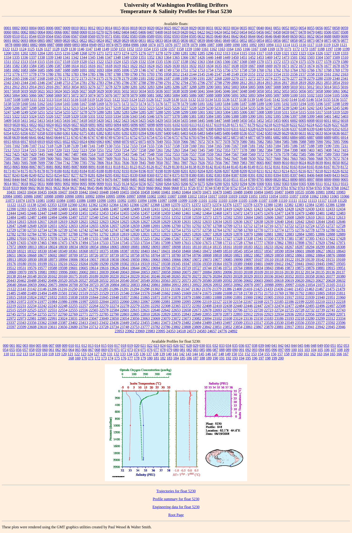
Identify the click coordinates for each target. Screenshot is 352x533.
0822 (83, 41)
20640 (11, 285)
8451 (41, 179)
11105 (242, 201)
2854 (336, 83)
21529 (104, 293)
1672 (294, 66)
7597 (24, 158)
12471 (227, 213)
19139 (309, 259)
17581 (155, 243)
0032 (218, 28)
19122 (289, 259)
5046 (226, 91)
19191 (32, 264)
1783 (75, 74)
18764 (155, 255)
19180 (21, 264)
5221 (134, 108)
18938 (42, 259)
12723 (299, 226)
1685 (41, 70)
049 (320, 346)
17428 (340, 238)
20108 (248, 272)
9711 (183, 188)
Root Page (176, 515)
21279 (93, 289)
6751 (125, 137)
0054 (302, 28)
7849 (150, 163)
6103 (184, 125)
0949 (93, 45)
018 (123, 346)
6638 (7, 137)
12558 (186, 217)
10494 (258, 192)
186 (189, 358)
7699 (41, 163)
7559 (209, 154)
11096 (152, 201)
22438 (227, 306)
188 (202, 358)
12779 (320, 230)
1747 (150, 70)
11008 (182, 196)
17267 (176, 238)
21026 (299, 285)
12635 (227, 222)
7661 (285, 158)
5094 (260, 95)
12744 (93, 230)
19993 (52, 272)
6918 (33, 142)
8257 (66, 175)
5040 (193, 91)
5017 (7, 91)
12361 (83, 205)
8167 (327, 167)
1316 (252, 53)
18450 (176, 251)
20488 (32, 281)
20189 (93, 276)
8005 (260, 163)
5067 (41, 95)
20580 (207, 281)
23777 (145, 327)
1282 (193, 53)
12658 (124, 226)
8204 (201, 171)
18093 (155, 247)
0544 (33, 36)
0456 (260, 32)
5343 (134, 116)
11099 (182, 201)
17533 (104, 243)
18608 (310, 251)
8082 (58, 167)
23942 (320, 327)
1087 (211, 45)
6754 (150, 137)
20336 (268, 276)
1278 (159, 53)
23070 (165, 318)
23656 (62, 327)
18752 (124, 255)
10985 (17, 196)
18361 (73, 251)
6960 (91, 142)
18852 (289, 255)
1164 (229, 49)
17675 (207, 243)
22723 (268, 310)
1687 (58, 70)
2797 (209, 83)
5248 (16, 112)
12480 (310, 213)
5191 (277, 104)
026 (176, 346)
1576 (311, 62)
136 (142, 354)
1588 (66, 66)
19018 (104, 259)
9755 (251, 188)
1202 (24, 53)
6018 (344, 121)
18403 (145, 251)
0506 (327, 32)
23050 (114, 318)
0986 (135, 45)
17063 (32, 238)
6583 (268, 133)
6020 (16, 125)
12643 (310, 222)
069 (104, 350)
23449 (124, 323)
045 (300, 346)
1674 (311, 66)
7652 (260, 158)
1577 (319, 62)
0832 (150, 41)
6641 (33, 137)
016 (110, 346)
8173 (7, 171)
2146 (209, 74)
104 (313, 350)
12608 (289, 217)
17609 (176, 243)
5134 (209, 100)
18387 (124, 251)
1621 (125, 66)
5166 (75, 104)
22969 (330, 314)
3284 (159, 87)
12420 (237, 209)
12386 (330, 205)
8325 (125, 175)
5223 (150, 108)
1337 (33, 57)
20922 (197, 285)
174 (110, 358)
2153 (268, 74)
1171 (287, 49)
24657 (212, 331)
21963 (11, 302)
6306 (193, 129)
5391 (260, 116)
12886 (320, 234)
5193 (294, 104)
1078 (185, 45)
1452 (252, 57)
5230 (209, 108)
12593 (237, 217)
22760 (62, 314)
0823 (91, 41)
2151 (252, 74)
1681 (7, 70)
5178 (176, 104)
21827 (42, 297)
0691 (7, 41)
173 (104, 358)
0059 (344, 28)
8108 (100, 167)
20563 (165, 281)
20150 (42, 276)
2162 (336, 74)
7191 (336, 146)
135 (136, 354)
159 (293, 354)
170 (84, 358)
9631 (48, 188)
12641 (289, 222)
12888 (330, 234)
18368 (83, 251)
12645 (330, 222)
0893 (76, 45)
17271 (186, 238)
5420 (100, 121)
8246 (24, 175)
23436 (114, 323)
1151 (122, 49)
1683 (24, 70)
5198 (336, 104)
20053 (145, 272)
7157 (167, 146)
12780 (330, 230)
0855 (268, 41)
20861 (155, 285)
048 (313, 346)
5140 (259, 100)
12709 (227, 226)
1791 (142, 74)
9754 (242, 188)
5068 (49, 95)
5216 (100, 108)
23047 (93, 318)
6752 (134, 137)
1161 (205, 49)
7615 (159, 158)
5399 (311, 116)
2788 (142, 83)
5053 (285, 91)
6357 (33, 133)
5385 (218, 116)
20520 (62, 281)
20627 (320, 281)
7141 (91, 146)
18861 (299, 255)
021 (143, 346)
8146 (243, 167)
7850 (159, 163)
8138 (192, 167)
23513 (248, 323)
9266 (184, 184)
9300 (260, 184)
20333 (258, 276)
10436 (52, 192)
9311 (319, 184)
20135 (320, 272)
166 (339, 354)
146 (208, 354)
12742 (83, 230)
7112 (41, 146)
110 (6, 354)
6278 (58, 129)
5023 (49, 91)
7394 (285, 150)
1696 (125, 70)
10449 (114, 192)
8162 (285, 167)
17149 (83, 238)
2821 (319, 83)
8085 (66, 167)
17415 (320, 238)
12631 (186, 222)
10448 (104, 192)
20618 (279, 281)
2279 (311, 78)
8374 (167, 175)
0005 (41, 28)
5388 (235, 116)
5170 (108, 104)
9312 (327, 184)
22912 (248, 314)
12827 (207, 234)
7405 (319, 150)
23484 (196, 323)
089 (228, 350)
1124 (22, 49)
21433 (268, 289)
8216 (302, 171)
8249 (33, 175)
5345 (142, 116)
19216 (62, 264)
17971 (340, 243)
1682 (16, 70)
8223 (327, 171)
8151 (260, 167)
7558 (201, 154)
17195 (134, 238)
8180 (58, 171)
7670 (327, 158)
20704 (83, 285)
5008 (277, 87)
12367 (144, 205)
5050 (260, 91)
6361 (66, 133)
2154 (277, 74)
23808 (186, 327)
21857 (124, 297)
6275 (33, 129)
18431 (165, 251)
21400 (237, 289)
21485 (11, 293)
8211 (260, 171)
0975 (118, 45)
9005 (344, 179)
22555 (73, 310)
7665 (302, 158)
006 (45, 346)
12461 (186, 213)
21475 (330, 289)
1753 (201, 70)
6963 (100, 142)
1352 (150, 57)
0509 (7, 36)
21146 (42, 289)
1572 (277, 62)
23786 (165, 327)
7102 (16, 146)
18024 (52, 247)
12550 (155, 217)
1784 (83, 74)
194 (241, 358)
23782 (155, 327)
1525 (125, 62)
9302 (277, 184)
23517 (258, 323)
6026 (66, 125)
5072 (75, 95)
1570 (260, 62)
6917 (24, 142)
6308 (209, 129)
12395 (32, 209)
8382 (209, 175)
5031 (117, 91)
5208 (33, 108)
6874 (243, 137)
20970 (248, 285)
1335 (16, 57)
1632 (193, 66)
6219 (277, 125)
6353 (344, 129)
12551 (165, 217)
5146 (310, 100)
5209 (41, 108)
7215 (33, 150)
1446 (209, 57)
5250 (33, 112)
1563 (201, 62)
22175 (268, 302)
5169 (100, 104)
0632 (201, 36)
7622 (193, 158)
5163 (49, 104)
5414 (49, 121)
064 (71, 350)
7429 (33, 154)
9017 (16, 184)
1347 (108, 57)
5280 (100, 112)
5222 (142, 108)
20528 (93, 281)
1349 (125, 57)
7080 (243, 142)
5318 (327, 112)
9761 (284, 188)
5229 (201, 108)
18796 (196, 255)
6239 (16, 129)
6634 (327, 133)
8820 (277, 179)
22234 (32, 306)
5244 (327, 108)
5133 (200, 100)
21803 (310, 293)
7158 (176, 146)
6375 (83, 133)
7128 (58, 146)
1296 (209, 53)
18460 (186, 251)
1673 (302, 66)
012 (84, 346)
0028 (184, 28)
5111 (33, 100)
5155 (327, 100)
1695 (117, 70)
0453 (235, 32)
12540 (93, 217)
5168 (91, 104)
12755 (186, 230)
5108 (16, 100)
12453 (104, 213)
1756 (226, 70)
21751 (258, 293)
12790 (83, 234)
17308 (207, 238)
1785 (91, 74)
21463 (309, 289)
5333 (108, 116)
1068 (143, 45)
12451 (83, 213)
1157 (172, 49)
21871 (155, 297)
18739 (114, 255)
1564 (209, 62)
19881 (320, 268)
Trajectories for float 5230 (176, 491)
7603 (66, 158)
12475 (258, 213)
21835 (62, 297)
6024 (50, 125)
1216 (66, 53)
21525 (93, 293)
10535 (299, 192)
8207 (226, 171)
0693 (24, 41)
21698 (227, 293)
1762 (277, 70)
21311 (165, 289)
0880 (17, 45)
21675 (207, 293)
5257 (75, 112)
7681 (7, 163)
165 (332, 354)
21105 (330, 285)
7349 (209, 150)
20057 (155, 272)
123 (83, 354)
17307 (196, 238)
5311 (285, 112)
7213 (16, 150)
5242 (311, 108)
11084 (60, 201)
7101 (7, 146)
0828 (117, 41)
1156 (163, 49)
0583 (134, 36)
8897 (311, 179)
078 (163, 350)
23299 (320, 318)
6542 (260, 133)
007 (51, 346)
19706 (165, 268)
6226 (327, 125)
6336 (285, 129)
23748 (124, 327)
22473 (268, 306)
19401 (258, 264)
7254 (125, 150)
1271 (100, 53)
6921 (58, 142)
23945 (330, 327)
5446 (209, 121)
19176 (11, 264)
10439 (73, 192)
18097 (166, 247)
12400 (62, 209)
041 (274, 346)
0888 (59, 45)
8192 (117, 171)
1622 (134, 66)
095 (268, 350)
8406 (311, 175)
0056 (319, 28)
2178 (117, 78)
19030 (114, 259)
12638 (258, 222)
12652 (62, 226)
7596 (16, 158)
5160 (24, 104)
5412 (33, 121)
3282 (142, 87)
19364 (217, 264)
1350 (134, 57)
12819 (124, 234)
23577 (320, 323)
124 (90, 354)
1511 (7, 62)
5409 (7, 121)
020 (136, 346)
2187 (167, 78)
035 (235, 346)
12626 (134, 222)
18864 (320, 255)
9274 (193, 184)
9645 (91, 188)
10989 (59, 196)
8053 (7, 167)
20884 (166, 285)
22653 (176, 310)
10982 (330, 192)
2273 (260, 78)
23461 (155, 323)
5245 (336, 108)
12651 (52, 226)
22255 (73, 306)
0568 (83, 36)
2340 (336, 78)
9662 (158, 188)
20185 (83, 276)
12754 (176, 230)
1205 (49, 53)
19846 (279, 268)
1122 (6, 49)
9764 (310, 188)
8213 (277, 171)
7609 (108, 158)
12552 (176, 217)
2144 (193, 74)
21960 (340, 297)
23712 (93, 327)
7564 (226, 154)
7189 (319, 146)
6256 (24, 129)
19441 (299, 264)
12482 (330, 213)
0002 (16, 28)
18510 (227, 251)
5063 (7, 95)
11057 (293, 196)
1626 (167, 66)
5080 (142, 95)
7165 (218, 146)
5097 (277, 95)
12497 (73, 217)
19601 (73, 268)
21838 (73, 297)
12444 (11, 213)
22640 (155, 310)
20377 (330, 276)
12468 (217, 213)
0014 (108, 28)
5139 (251, 100)
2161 (327, 74)
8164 (302, 167)
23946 (340, 327)
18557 (258, 251)
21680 (217, 293)
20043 (124, 272)
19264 (83, 264)
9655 (124, 188)
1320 (277, 53)
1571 (268, 62)
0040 (260, 28)
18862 (310, 255)
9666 (166, 188)
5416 (66, 121)
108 (340, 350)
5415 (58, 121)
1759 (252, 70)
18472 (207, 251)
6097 (142, 125)
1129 (64, 49)
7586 (311, 154)
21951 (330, 297)
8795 (260, 179)
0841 (218, 41)
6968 (117, 142)
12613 (340, 217)
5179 (184, 104)
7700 (49, 163)
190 (215, 358)
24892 (232, 331)
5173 (134, 104)
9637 (74, 188)
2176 (108, 78)
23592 (330, 323)
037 (248, 346)
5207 (24, 108)
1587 (58, 66)
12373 (206, 205)
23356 (32, 323)
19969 (11, 272)
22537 (42, 310)
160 (300, 354)
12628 (155, 222)
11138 (31, 205)
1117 (310, 45)
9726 (192, 188)
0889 (67, 45)
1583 (24, 66)
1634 (209, 66)
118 (51, 354)
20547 (134, 281)
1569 (252, 62)
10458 (145, 192)
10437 (62, 192)
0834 (167, 41)
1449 (226, 57)
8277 (75, 175)
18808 (207, 255)
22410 (217, 306)
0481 (319, 32)
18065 (114, 247)
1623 (142, 66)
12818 (114, 234)
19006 (73, 259)
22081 (165, 302)
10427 (344, 188)
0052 (285, 28)
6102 (176, 125)
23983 (150, 331)
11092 (121, 201)
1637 (226, 66)
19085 (227, 259)
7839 (134, 163)
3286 (176, 87)
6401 (176, 133)
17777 (258, 243)
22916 (258, 314)
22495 (310, 306)
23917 (289, 327)
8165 (310, 167)
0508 (344, 32)
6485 (218, 133)
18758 (134, 255)
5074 (91, 95)
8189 (108, 171)
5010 (294, 87)
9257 (150, 184)
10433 (21, 192)
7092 (327, 142)
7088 (302, 142)
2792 (176, 83)
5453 (268, 121)
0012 (91, 28)
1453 (260, 57)
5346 (150, 116)
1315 (243, 53)
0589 (150, 36)
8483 (150, 179)
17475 (62, 243)
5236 (260, 108)
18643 (340, 251)
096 (274, 350)
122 (77, 354)
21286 (114, 289)
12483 (340, 213)
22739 (320, 310)
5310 (277, 112)
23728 (104, 327)
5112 (41, 100)
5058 (319, 91)
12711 (237, 226)
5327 (58, 116)
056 (19, 350)
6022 (33, 125)
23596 (340, 323)
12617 (42, 222)
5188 (252, 104)
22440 (237, 306)
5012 (310, 87)
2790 (159, 83)
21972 (21, 302)
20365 (320, 276)
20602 (248, 281)
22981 (32, 318)
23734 (114, 327)
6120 (226, 125)
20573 (186, 281)
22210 (320, 302)
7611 (125, 158)
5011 (302, 87)
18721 (83, 255)
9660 (150, 188)
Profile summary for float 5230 (176, 499)
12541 (104, 217)
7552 (167, 154)
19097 (248, 259)
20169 (62, 276)
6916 (16, 142)
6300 (142, 129)
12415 (186, 209)
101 (300, 350)
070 (110, 350)
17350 (268, 238)
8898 (319, 179)
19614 (93, 268)
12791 (93, 234)
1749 (167, 70)
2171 (66, 78)
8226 (336, 171)
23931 (299, 327)
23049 (104, 318)
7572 (260, 154)
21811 (340, 293)
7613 (142, 158)
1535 (159, 62)
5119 (91, 100)
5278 (83, 112)
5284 (134, 112)
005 (38, 346)
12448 (52, 213)
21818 (21, 297)
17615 (186, 243)
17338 (248, 238)
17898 (299, 243)
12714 (258, 226)
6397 (159, 133)
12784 (32, 234)
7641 (218, 158)
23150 (258, 318)
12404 (93, 209)
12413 (176, 209)
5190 (268, 104)
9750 (225, 188)
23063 (145, 318)
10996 (120, 196)
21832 (52, 297)
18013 (32, 247)
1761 (268, 70)
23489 (207, 323)
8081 (50, 167)
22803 (124, 314)
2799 (226, 83)
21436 (278, 289)
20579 (196, 281)
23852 (227, 327)
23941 (310, 327)
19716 (176, 268)
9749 (217, 188)
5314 (294, 112)
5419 (91, 121)
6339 (311, 129)
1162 (213, 49)
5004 (243, 87)
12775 (289, 230)
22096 (196, 302)
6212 (260, 125)
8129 (167, 167)
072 (123, 350)
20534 (114, 281)
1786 (100, 74)
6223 (302, 125)
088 (222, 350)
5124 (133, 100)
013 (91, 346)
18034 (73, 247)
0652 (311, 36)
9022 (33, 184)
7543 (125, 154)
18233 (268, 247)
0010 (75, 28)
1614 (75, 66)
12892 (11, 238)
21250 (72, 289)
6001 (285, 121)
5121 (108, 100)
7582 (294, 154)
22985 (42, 318)
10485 (227, 192)
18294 (309, 247)
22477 (289, 306)
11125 (21, 205)
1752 (193, 70)
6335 (277, 129)
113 (25, 354)
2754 (75, 83)
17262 (155, 238)
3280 (125, 87)
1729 (134, 70)
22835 (176, 314)
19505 (340, 264)
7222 (75, 150)
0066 (58, 32)
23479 (176, 323)
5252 (49, 112)
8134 (184, 167)
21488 (21, 293)
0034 (235, 28)
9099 (100, 184)
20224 (124, 276)
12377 (237, 205)
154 (260, 354)
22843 (186, 314)
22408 (207, 306)
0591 (159, 36)
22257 (83, 306)
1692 (91, 70)
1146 (80, 49)
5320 (344, 112)
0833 (159, 41)
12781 (340, 230)
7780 (75, 163)
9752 (234, 188)
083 (195, 350)
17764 (248, 243)
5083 (167, 95)
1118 (319, 45)
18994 (63, 259)
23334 (340, 318)
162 (313, 354)
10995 (110, 196)
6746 (83, 137)
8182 (66, 171)
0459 (285, 32)
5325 (41, 116)
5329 (75, 116)
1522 (100, 62)
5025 (66, 91)
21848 (114, 297)
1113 (278, 45)
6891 (336, 137)
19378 (227, 264)
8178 (41, 171)
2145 (201, 74)
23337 (11, 323)
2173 (83, 78)
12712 (248, 226)
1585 (41, 66)
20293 (227, 276)
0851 (235, 41)
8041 (327, 163)
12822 (155, 234)
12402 (83, 209)
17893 (289, 243)
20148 (32, 276)
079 (169, 350)
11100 (192, 201)
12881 (268, 234)
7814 (108, 163)
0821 (75, 41)
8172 (344, 167)
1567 (235, 62)
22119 (206, 302)
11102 (212, 201)
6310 (226, 129)
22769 (73, 314)
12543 (124, 217)
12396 (42, 209)
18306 (330, 247)
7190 (327, 146)
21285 (103, 289)
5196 (319, 104)
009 (64, 346)
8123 (133, 167)
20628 (330, 281)
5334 (117, 116)
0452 (226, 32)
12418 (217, 209)
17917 (310, 243)
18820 (227, 255)
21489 (32, 293)
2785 (117, 83)
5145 (301, 100)
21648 (155, 293)
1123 (14, 49)
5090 (226, 95)
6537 (252, 133)
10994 (100, 196)
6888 (319, 137)
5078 (125, 95)
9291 (226, 184)
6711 (66, 137)
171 (91, 358)
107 (333, 350)
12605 (258, 217)
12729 (11, 230)
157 (280, 354)
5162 (41, 104)
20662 (42, 285)
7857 (167, 163)
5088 (209, 95)
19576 (32, 268)
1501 (294, 57)
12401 (73, 209)
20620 (299, 281)
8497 (193, 179)
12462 (196, 213)
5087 (201, 95)
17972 (11, 247)
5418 (83, 121)
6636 (336, 133)
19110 (268, 259)
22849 (196, 314)
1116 (302, 45)
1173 (304, 49)
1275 (134, 53)
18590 (279, 251)
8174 (16, 171)
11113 (312, 201)
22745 (11, 314)
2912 (16, 87)
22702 (227, 310)
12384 (309, 205)
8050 (336, 163)
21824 (32, 297)
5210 (49, 108)
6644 (58, 137)
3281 (134, 87)
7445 (41, 154)
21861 (134, 297)
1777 (24, 74)
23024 (62, 318)
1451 (243, 57)
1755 (218, 70)
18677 (42, 255)
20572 (176, 281)
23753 (134, 327)
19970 (21, 272)
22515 (11, 310)
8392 (260, 175)
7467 (66, 154)
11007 (171, 196)
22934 (279, 314)
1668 (260, 66)
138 (155, 354)
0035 (243, 28)
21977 (42, 302)
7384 (268, 150)
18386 (114, 251)
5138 (242, 100)
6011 (327, 121)
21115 (340, 285)
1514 (33, 62)
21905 (268, 297)
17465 (42, 243)
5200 (7, 108)
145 (201, 354)
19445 (320, 264)
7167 (235, 146)
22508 (340, 306)
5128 (167, 100)
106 (327, 350)
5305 (235, 112)
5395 (277, 116)
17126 (62, 238)
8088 (83, 167)
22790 (114, 314)
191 (222, 358)
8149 (251, 167)
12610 (310, 217)
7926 (201, 163)
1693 (100, 70)
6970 (125, 142)
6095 (125, 125)
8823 (285, 179)
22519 (21, 310)
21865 (145, 297)
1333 (344, 53)
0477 (294, 32)
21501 (62, 293)
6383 (108, 133)
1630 (176, 66)
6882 (277, 137)
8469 (83, 179)
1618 (108, 66)
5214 (83, 108)
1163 (221, 49)
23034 (83, 318)
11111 (292, 201)
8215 (294, 171)
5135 (217, 100)
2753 (66, 83)
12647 (11, 226)
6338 (302, 129)
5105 (336, 95)
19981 (42, 272)
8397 (294, 175)
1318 (268, 53)
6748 (100, 137)
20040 (114, 272)
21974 (32, 302)
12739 (62, 230)
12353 (52, 205)
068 (97, 350)
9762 (293, 188)
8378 (184, 175)
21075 (320, 285)
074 (136, 350)
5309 (268, 112)
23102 (217, 318)
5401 (327, 116)
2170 (58, 78)
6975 (142, 142)
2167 (33, 78)
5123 (124, 100)
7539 (117, 154)
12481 (320, 213)
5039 (184, 91)
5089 (218, 95)
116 (44, 354)
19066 (176, 259)
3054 (75, 87)
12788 (73, 234)
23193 (289, 318)
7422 (7, 154)
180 (150, 358)
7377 (235, 150)
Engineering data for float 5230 (176, 507)
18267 (289, 247)
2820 (311, 83)
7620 (184, 158)
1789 (125, 74)
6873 (235, 137)
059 (38, 350)
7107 (33, 146)
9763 (301, 188)
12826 (196, 234)
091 (241, 350)
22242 (42, 306)
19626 (114, 268)
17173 (114, 238)
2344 (24, 83)
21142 (31, 289)
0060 (7, 32)
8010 (285, 163)
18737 (104, 255)
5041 (201, 91)
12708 (217, 226)
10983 (340, 192)
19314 (134, 264)
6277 (49, 129)
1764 (294, 70)
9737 (200, 188)
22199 (299, 302)
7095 (336, 142)
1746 (142, 70)
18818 (217, 255)
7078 (226, 142)
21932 (299, 297)
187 (195, 358)
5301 (201, 112)
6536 (243, 133)
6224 (310, 125)
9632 (57, 188)
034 (228, 346)
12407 (114, 209)
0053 (294, 28)
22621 (145, 310)
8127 (159, 167)
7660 (277, 158)
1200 (7, 53)
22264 (93, 306)
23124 (237, 318)
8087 (75, 167)
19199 (42, 264)
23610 (42, 327)
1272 (108, 53)
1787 (108, 74)
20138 (11, 276)
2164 (7, 78)
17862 (279, 243)
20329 (248, 276)
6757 (176, 137)
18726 (93, 255)
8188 (100, 171)
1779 (41, 74)
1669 (268, 66)
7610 (117, 158)
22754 (32, 314)
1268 (83, 53)
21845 (104, 297)
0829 (125, 41)
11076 (30, 201)
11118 (332, 201)
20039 (104, 272)
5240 (294, 108)
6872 (226, 137)
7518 (100, 154)
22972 (11, 318)
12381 (278, 205)
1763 (285, 70)
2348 (58, 83)
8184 (83, 171)
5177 (167, 104)
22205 (310, 302)
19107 (258, 259)
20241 (145, 276)
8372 (159, 175)
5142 (276, 100)
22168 (258, 302)
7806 (100, 163)
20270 (186, 276)
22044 (104, 302)
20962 (238, 285)
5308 (260, 112)
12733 (32, 230)
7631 (201, 158)
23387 (62, 323)
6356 (24, 133)
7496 (83, 154)
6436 (193, 133)
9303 (285, 184)
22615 (134, 310)
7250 (91, 150)
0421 (193, 32)
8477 (117, 179)
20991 (279, 285)
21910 (279, 297)
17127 (73, 238)
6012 (336, 121)
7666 (311, 158)
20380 (340, 276)
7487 (75, 154)
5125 (141, 100)
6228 (344, 125)
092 (248, 350)
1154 (146, 49)
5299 (184, 112)
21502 (73, 293)
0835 (176, 41)
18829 (268, 255)
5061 (336, 91)
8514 (243, 179)
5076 (108, 95)
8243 (16, 175)
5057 (311, 91)
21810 (330, 293)
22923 (268, 314)
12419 (227, 209)
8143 (218, 167)
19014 (83, 259)
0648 (277, 36)
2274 (268, 78)
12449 (62, 213)
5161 (33, 104)
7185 (285, 146)
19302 (124, 264)
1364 (167, 57)
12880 (258, 234)
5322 (16, 116)
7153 (134, 146)
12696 (165, 226)
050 (327, 346)
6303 (167, 129)
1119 (327, 45)
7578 (285, 154)
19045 (124, 259)
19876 (310, 268)
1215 (58, 53)
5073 (83, 95)
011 (77, 346)
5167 (83, 104)
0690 (344, 36)
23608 (32, 327)
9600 (23, 188)
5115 (66, 100)
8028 (311, 163)
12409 (134, 209)
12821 (145, 234)
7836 (125, 163)
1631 (184, 66)
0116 (91, 32)
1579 (336, 62)
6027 (75, 125)
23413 (83, 323)
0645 (260, 36)
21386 (227, 289)
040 (268, 346)
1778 (33, 74)
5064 (16, 95)
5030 (108, 91)
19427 (289, 264)
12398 (52, 209)
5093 (252, 95)
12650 (42, 226)
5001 (218, 87)
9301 (268, 184)
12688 (145, 226)
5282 (117, 112)
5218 (117, 108)
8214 (285, 171)
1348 (117, 57)
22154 (237, 302)
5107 (8, 100)
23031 (73, 318)
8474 (100, 179)
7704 (58, 163)
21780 (289, 293)
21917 (289, 297)
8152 (268, 167)
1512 (16, 62)
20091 (217, 272)
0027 (176, 28)
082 (189, 350)
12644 (320, 222)
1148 (97, 49)
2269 (226, 78)
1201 (16, 53)
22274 (114, 306)
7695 (24, 163)
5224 (159, 108)
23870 (268, 327)
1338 (41, 57)
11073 (10, 201)
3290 (209, 87)
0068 (75, 32)
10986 (28, 196)
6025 (58, 125)
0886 (42, 45)
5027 (83, 91)
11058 (303, 196)
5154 (318, 100)
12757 (196, 230)
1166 (246, 49)
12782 (11, 234)
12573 (207, 217)
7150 (108, 146)
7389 (277, 150)
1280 (176, 53)
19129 (299, 259)
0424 (218, 32)
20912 (176, 285)
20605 (268, 281)
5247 (7, 112)
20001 (73, 272)
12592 (227, 217)
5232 (226, 108)
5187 (243, 104)
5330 (83, 116)
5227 (184, 108)
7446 (49, 154)
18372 (93, 251)
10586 (310, 192)
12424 (268, 209)
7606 (91, 158)
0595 (193, 36)
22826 (155, 314)
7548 (150, 154)
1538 (184, 62)
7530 (108, 154)
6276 (41, 129)
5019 (24, 91)
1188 (321, 49)
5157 (344, 100)
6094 (117, 125)
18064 (104, 247)
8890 (294, 179)
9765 (318, 188)
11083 (50, 201)
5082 (159, 95)
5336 (125, 116)
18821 (237, 255)
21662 (165, 293)
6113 (193, 125)
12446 (32, 213)
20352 (289, 276)
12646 (340, 222)
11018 (222, 196)
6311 (234, 129)
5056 (302, 91)
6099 (159, 125)
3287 (184, 87)
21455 (299, 289)
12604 (248, 217)
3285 (167, 87)
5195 (311, 104)
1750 (176, 70)
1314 (235, 53)
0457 (268, 32)
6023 (41, 125)
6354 (7, 133)
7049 (159, 142)
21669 (186, 293)
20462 (21, 281)
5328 (66, 116)
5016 (344, 87)
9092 (66, 184)
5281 (108, 112)
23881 (279, 327)
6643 (49, 137)
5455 (277, 121)
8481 (134, 179)
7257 (134, 150)
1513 (24, 62)
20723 (94, 285)
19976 (32, 272)
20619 (289, 281)
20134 (309, 272)
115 (38, 354)
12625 (124, 222)
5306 (243, 112)
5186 (235, 104)
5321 (7, 116)
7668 (319, 158)
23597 (11, 327)
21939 (310, 297)
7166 (226, 146)
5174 (142, 104)
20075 (186, 272)
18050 (83, 247)
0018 (134, 28)
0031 (209, 28)
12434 (340, 209)
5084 (176, 95)
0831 (142, 41)
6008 (311, 121)
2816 (277, 83)
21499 (52, 293)
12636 (237, 222)
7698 (33, 163)
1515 (41, 62)
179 (143, 358)
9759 (276, 188)
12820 (134, 234)
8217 (311, 171)
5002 (226, 87)
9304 (294, 184)
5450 (243, 121)
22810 (145, 314)
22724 (279, 310)
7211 (344, 146)
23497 (227, 323)
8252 (41, 175)
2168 (41, 78)
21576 (145, 293)
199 (274, 358)
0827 (108, 41)
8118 (117, 167)
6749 (108, 137)
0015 (117, 28)
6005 (302, 121)
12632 (196, 222)
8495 (184, 179)
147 (214, 354)
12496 (62, 217)
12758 (207, 230)
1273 (117, 53)
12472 (237, 213)
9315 (344, 184)
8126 (150, 167)
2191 (201, 78)
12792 (104, 234)
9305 (302, 184)
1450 (235, 57)
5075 (100, 95)
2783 (100, 83)
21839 (83, 297)
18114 (206, 247)
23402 (73, 323)
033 (222, 346)
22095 (186, 302)
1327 (327, 53)
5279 (91, 112)
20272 (196, 276)
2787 (134, 83)
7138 (66, 146)
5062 (344, 91)
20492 (42, 281)
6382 (100, 133)
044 (294, 346)
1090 (236, 45)
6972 (134, 142)
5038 (176, 91)
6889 (327, 137)
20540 (124, 281)
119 (57, 354)
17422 (330, 238)
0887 (51, 45)
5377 (167, 116)
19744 (207, 268)
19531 (21, 268)
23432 (104, 323)
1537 (176, 62)
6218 (268, 125)
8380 (193, 175)
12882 (279, 234)
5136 (226, 100)
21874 (165, 297)
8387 (235, 175)
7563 (218, 154)
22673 (196, 310)
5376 (159, 116)
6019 (7, 125)
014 (97, 346)
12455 (124, 213)
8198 (159, 171)
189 (209, 358)
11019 (232, 196)
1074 (152, 45)
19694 (155, 268)
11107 (263, 201)
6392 (125, 133)
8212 (268, 171)
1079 (194, 45)
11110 (283, 201)
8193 (125, 171)
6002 (294, 121)
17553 (134, 243)
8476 (108, 179)
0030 (201, 28)
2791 (167, 83)
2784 (108, 83)
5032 (125, 91)
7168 (243, 146)
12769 (248, 230)
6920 (49, 142)
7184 (277, 146)
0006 (49, 28)
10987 (38, 196)
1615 (83, 66)
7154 (142, 146)
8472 (91, 179)
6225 (319, 125)
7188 (311, 146)
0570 (100, 36)
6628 (277, 133)
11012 (192, 196)
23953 (119, 331)
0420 (184, 32)
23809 (196, 327)
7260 (150, 150)
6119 (217, 125)
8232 (344, 171)
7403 (311, 150)
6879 (260, 137)
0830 (134, 41)
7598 (33, 158)
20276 (207, 276)
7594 (344, 154)
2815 (268, 83)
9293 (235, 184)
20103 (237, 272)
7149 (100, 146)
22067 (145, 302)
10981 (320, 192)
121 (70, 354)
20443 (11, 281)
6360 (58, 133)
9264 (167, 184)
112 (19, 354)
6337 (294, 129)
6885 (302, 137)
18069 (124, 247)
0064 (41, 32)
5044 (209, 91)
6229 (7, 129)
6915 (7, 142)
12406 (104, 209)
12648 (21, 226)
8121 (125, 167)
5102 (311, 95)
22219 (11, 306)
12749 (134, 230)
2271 (243, 78)
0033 (226, 28)
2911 (7, 87)
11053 (263, 196)
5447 (218, 121)
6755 (159, 137)
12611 (320, 217)
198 (268, 358)
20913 (186, 285)
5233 (235, 108)
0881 (25, 45)
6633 (319, 133)
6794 (201, 137)
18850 (279, 255)
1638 (235, 66)
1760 (260, 70)
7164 (209, 146)
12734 (42, 230)
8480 (125, 179)
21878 (176, 297)
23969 (140, 331)
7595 (7, 158)
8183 (75, 171)
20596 (237, 281)
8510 (226, 179)
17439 (32, 243)
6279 (66, 129)
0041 (268, 28)
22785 (104, 314)
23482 (186, 323)
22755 (42, 314)
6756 (167, 137)
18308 (340, 247)
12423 (258, 209)
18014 (42, 247)
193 (235, 358)
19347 (186, 264)
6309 (218, 129)
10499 (289, 192)
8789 (252, 179)
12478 (289, 213)
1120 (335, 45)
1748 (159, 70)
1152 (130, 49)
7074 (209, 142)
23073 (186, 318)
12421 (248, 209)
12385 (319, 205)
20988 (269, 285)
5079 (134, 95)
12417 (207, 209)
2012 (176, 74)
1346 (100, 57)
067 (91, 350)
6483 (201, 133)
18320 (11, 251)
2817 (285, 83)
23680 (73, 327)
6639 (16, 137)
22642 (165, 310)
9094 (75, 184)
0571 (108, 36)
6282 (91, 129)
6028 (83, 125)
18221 (258, 247)
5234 (243, 108)
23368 (52, 323)
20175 (73, 276)
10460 (155, 192)
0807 (49, 41)
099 (287, 350)
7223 (83, 150)
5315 (302, 112)
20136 (330, 272)
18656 (21, 255)
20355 (299, 276)
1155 (155, 49)
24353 (171, 331)
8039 (319, 163)
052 (340, 346)
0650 (294, 36)
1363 (159, 57)
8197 (150, 171)
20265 (176, 276)
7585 (302, 154)
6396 (150, 133)
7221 (66, 150)
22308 (165, 306)
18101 (186, 247)
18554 (248, 251)
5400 (319, 116)
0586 (142, 36)
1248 (75, 53)
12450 (73, 213)
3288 (193, 87)
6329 (260, 129)
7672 (336, 158)
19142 (320, 259)
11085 (70, 201)
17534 (114, 243)
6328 (252, 129)
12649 (32, 226)
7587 (319, 154)
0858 (294, 41)
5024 (58, 91)
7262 (167, 150)
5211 (58, 108)
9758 (267, 188)
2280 (319, 78)
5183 (218, 104)
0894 (84, 45)
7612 (134, 158)
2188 (176, 78)
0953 (101, 45)
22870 (217, 314)
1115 (294, 45)
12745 (104, 230)
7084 (277, 142)
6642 (41, 137)
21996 (73, 302)
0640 (218, 36)
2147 (218, 74)
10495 (268, 192)
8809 (268, 179)
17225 (145, 238)
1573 (285, 62)
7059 (176, 142)
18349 (62, 251)
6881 (268, 137)
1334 (7, 57)
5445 (201, 121)
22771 (83, 314)
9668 (175, 188)
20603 (258, 281)
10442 (83, 192)
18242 (278, 247)
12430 (310, 209)
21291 (124, 289)
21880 (196, 297)
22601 (124, 310)
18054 (94, 247)
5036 (159, 91)
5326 (49, 116)
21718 (237, 293)
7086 (294, 142)
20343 (279, 276)
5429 (159, 121)
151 (241, 354)
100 (294, 350)
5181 (201, 104)
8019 (294, 163)
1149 (105, 49)
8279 (83, 175)
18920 (21, 259)
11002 (151, 196)
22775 (93, 314)
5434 (176, 121)
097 (281, 350)
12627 (145, 222)
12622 (93, 222)
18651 (11, 255)
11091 (111, 201)
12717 (279, 226)
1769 (336, 70)
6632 (311, 133)
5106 (344, 95)
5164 (58, 104)
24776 (222, 331)
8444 (16, 179)
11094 (142, 201)
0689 (336, 36)
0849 (226, 41)
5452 (260, 121)
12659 (134, 226)
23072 (176, 318)
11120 (342, 201)
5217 (108, 108)
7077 (218, 142)
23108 (227, 318)
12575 (217, 217)
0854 (260, 41)
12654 (83, 226)
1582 (16, 66)
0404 (125, 32)
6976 (150, 142)
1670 (277, 66)
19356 (196, 264)
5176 (159, 104)
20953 (227, 285)
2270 (235, 78)
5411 (24, 121)
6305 (184, 129)
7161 (201, 146)
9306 (311, 184)
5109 (25, 100)
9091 (58, 184)
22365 (176, 306)
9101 (108, 184)
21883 (207, 297)
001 (12, 346)
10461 (165, 192)
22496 (320, 306)
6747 (91, 137)
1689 (75, 70)
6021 (24, 125)
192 (228, 358)
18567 (268, 251)
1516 (49, 62)
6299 (134, 129)
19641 (124, 268)
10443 (93, 192)
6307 (201, 129)
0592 (167, 36)
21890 (227, 297)
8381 (201, 175)
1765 (302, 70)
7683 (16, 163)
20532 (104, 281)
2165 (16, 78)
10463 (176, 192)
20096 (227, 272)
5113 (49, 100)
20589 (217, 281)
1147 (89, 49)
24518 (181, 331)
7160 (193, 146)
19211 (52, 264)
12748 (124, 230)
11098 (172, 201)
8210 (252, 171)
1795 (159, 74)
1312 (218, 53)
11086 (81, 201)
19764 (237, 268)
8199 (167, 171)
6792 (184, 137)
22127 (217, 302)
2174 (91, 78)
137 (149, 354)
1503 (311, 57)
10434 (32, 192)
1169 (271, 49)
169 (78, 358)
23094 (207, 318)
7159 (184, 146)
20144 (21, 276)
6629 (285, 133)
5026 (75, 91)
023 (156, 346)
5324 (33, 116)
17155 (93, 238)
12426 (279, 209)
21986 (62, 302)
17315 (217, 238)
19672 (145, 268)
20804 (114, 285)
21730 (248, 293)
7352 (218, 150)
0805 (41, 41)
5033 (134, 91)
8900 (336, 179)
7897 (184, 163)
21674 (196, 293)
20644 (21, 285)
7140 (83, 146)
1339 (49, 57)
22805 (134, 314)
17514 (93, 243)
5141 (268, 100)
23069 (155, 318)
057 (25, 350)
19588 (52, 268)
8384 (226, 175)
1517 (58, 62)
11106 (252, 201)
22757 (52, 314)
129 (103, 354)
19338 (165, 264)
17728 (237, 243)
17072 (42, 238)
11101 (202, 201)
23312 (330, 318)
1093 (261, 45)
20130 (289, 272)
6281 (83, 129)
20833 (135, 285)
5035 (150, 91)
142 (182, 354)
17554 (145, 243)
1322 (294, 53)
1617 (100, 66)
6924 (83, 142)
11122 (11, 205)
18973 (52, 259)
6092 (100, 125)
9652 (116, 188)
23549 (289, 323)
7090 (319, 142)
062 (58, 350)
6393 (134, 133)
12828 (217, 234)
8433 (336, 175)
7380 (252, 150)
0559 (41, 36)
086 (209, 350)
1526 (134, 62)
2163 (344, 74)
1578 (327, 62)
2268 (218, 78)
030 (202, 346)
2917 (58, 87)
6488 (235, 133)
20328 (237, 276)
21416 (248, 289)
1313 (226, 53)
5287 (150, 112)
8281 (91, 175)
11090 (101, 201)
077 (156, 350)
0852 (243, 41)
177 (130, 358)
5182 (209, 104)
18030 (63, 247)
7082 (260, 142)
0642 (235, 36)
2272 (252, 78)
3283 (150, 87)
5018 (16, 91)
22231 (21, 306)
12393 (21, 209)
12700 (176, 226)
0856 (277, 41)
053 (346, 346)
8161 (277, 167)
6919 (41, 142)
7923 (193, 163)
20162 (52, 276)
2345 (33, 83)
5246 (344, 108)
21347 (186, 289)
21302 (155, 289)
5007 (268, 87)
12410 (145, 209)
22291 (145, 306)
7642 (226, 158)
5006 (260, 87)
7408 (327, 150)
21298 (145, 289)
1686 (49, 70)
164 (326, 354)
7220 (58, 150)
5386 (226, 116)
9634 (65, 188)
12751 (155, 230)
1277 (150, 53)
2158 (311, 74)
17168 (104, 238)
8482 (142, 179)
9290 (218, 184)
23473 (165, 323)
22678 (207, 310)
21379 (217, 289)
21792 (299, 293)
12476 (268, 213)
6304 (176, 129)
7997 (252, 163)
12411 (155, 209)
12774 (279, 230)
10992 (90, 196)
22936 (289, 314)
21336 (175, 289)
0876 (336, 41)
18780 (176, 255)
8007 (268, 163)
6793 (193, 137)
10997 (131, 196)
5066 (33, 95)
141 (175, 354)
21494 (42, 293)
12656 (104, 226)
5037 (167, 91)
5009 (285, 87)
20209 (104, 276)
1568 (243, 62)
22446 (248, 306)
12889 (340, 234)
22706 (237, 310)
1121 (343, 45)
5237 (268, 108)
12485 (21, 217)
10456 (134, 192)
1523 (108, 62)
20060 (176, 272)
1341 (66, 57)
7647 (235, 158)
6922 (66, 142)
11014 (202, 196)
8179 (49, 171)
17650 (196, 243)
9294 (243, 184)
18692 (52, 255)
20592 (227, 281)
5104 (327, 95)
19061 (145, 259)
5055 (294, 91)
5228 (193, 108)
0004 (33, 28)
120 (64, 354)
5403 (344, 116)
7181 (252, 146)
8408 (319, 175)
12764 (217, 230)
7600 (49, 158)
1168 (263, 49)
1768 (327, 70)
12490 (42, 217)
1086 (202, 45)
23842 (207, 327)
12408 (124, 209)
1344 (83, 57)
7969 (235, 163)
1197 (329, 49)
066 (84, 350)
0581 (117, 36)
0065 (49, 32)
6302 (159, 129)
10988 (48, 196)
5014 (327, 87)
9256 (142, 184)
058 (32, 350)
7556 (184, 154)
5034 (142, 91)
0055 (311, 28)
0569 (91, 36)
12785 (42, 234)
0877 (344, 41)
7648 (243, 158)
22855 (207, 314)
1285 (201, 53)
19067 (186, 259)
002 (19, 346)
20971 (258, 285)
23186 (279, 318)
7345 (201, 150)
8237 (7, 175)
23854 (237, 327)
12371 (186, 205)
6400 (167, 133)
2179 (125, 78)
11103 (222, 201)
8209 (243, 171)
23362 (42, 323)
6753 (142, 137)
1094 (270, 45)
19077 (217, 259)
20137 (340, 272)
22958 (320, 314)
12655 (93, 226)
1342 (75, 57)
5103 (319, 95)
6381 (91, 133)
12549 (145, 217)
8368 (142, 175)
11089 (91, 201)
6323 (243, 129)
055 (12, 350)
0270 (100, 32)
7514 (91, 154)
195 (248, 358)
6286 (125, 129)
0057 (327, 28)
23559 (310, 323)
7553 (176, 154)
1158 (180, 49)
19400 (248, 264)
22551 (52, 310)
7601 (58, 158)
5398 (302, 116)
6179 (251, 125)
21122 (11, 289)
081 (182, 350)
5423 (125, 121)
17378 (279, 238)
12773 (268, 230)
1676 (319, 66)
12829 (227, 234)
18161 (227, 247)
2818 (294, 83)
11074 (20, 201)
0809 (58, 41)
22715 (248, 310)
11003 (161, 196)
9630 (40, 188)
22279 (134, 306)
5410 (16, 121)
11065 (334, 196)
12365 (124, 205)
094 (261, 350)
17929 (320, 243)
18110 (196, 247)
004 (32, 346)
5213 (75, 108)
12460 (176, 213)
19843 (268, 268)
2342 (7, 83)
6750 (117, 137)
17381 (289, 238)
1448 (218, 57)
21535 (114, 293)
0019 (142, 28)
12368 (155, 205)
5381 (193, 116)
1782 (66, 74)
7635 (209, 158)
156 (273, 354)
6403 (184, 133)
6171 (234, 125)
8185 (91, 171)
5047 (235, 91)
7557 (193, 154)
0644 (252, 36)
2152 (260, 74)
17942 (330, 243)
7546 (134, 154)
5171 (117, 104)
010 (71, 346)
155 (267, 354)
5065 (24, 95)
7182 (260, 146)
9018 (24, 184)
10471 (207, 192)
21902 (258, 297)
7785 (83, 163)
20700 (73, 285)
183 (169, 358)
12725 (320, 226)
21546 (124, 293)
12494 (52, 217)
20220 (114, 276)
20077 (196, 272)
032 (215, 346)
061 (51, 350)
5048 (243, 91)
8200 (176, 171)
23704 (83, 327)
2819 (302, 83)
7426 (24, 154)
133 (123, 354)
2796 (201, 83)
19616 (104, 268)
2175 (100, 78)
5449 (235, 121)
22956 (310, 314)
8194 (134, 171)
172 (97, 358)
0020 (150, 28)
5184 (226, 104)
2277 (294, 78)
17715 (227, 243)
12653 (73, 226)
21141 (21, 289)
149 (228, 354)
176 (123, 358)
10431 (11, 192)
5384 (209, 116)
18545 (237, 251)
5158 (7, 104)
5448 (226, 121)
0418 (167, 32)
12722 (289, 226)
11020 (243, 196)
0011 (83, 28)
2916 (49, 87)
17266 (165, 238)
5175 (150, 104)
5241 (302, 108)
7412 (336, 150)
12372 (196, 205)
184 (176, 358)
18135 (217, 247)
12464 (207, 213)
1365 (176, 57)
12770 (258, 230)
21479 (340, 289)
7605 (83, 158)
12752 (165, 230)
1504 (319, 57)
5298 (176, 112)
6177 (243, 125)
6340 (319, 129)
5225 (167, 108)
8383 (218, 175)
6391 (117, 133)
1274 (125, 53)
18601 (299, 251)
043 (287, 346)
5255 (66, 112)
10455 (124, 192)
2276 (285, 78)
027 (182, 346)
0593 (176, 36)
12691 (155, 226)
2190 (193, 78)
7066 (184, 142)
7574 (268, 154)
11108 (273, 201)
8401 (302, 175)
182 (163, 358)
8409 (327, 175)
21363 (196, 289)
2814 (260, 83)
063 (64, 350)
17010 (21, 238)
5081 (150, 95)
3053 (66, 87)
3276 (91, 87)
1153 (138, 49)
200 (281, 358)
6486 (226, 133)
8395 (285, 175)
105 (320, 350)
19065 (166, 259)
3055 (83, 87)
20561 (155, 281)
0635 (209, 36)
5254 (58, 112)
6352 (336, 129)
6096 (134, 125)
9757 (259, 188)
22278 (124, 306)
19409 (268, 264)
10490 (248, 192)
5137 (234, 100)
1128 (55, 49)
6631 (302, 133)
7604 (75, 158)
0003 (24, 28)
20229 (134, 276)
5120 (99, 100)
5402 (336, 116)
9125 (117, 184)
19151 (330, 259)
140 (169, 354)
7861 (176, 163)
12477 (279, 213)
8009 (277, 163)
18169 (237, 247)
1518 (66, 62)
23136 (248, 318)
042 (281, 346)
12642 (299, 222)
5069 (58, 95)
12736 (52, 230)
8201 (184, 171)
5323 (24, 116)
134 (129, 354)
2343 (16, 83)
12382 (288, 205)
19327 (155, 264)
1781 (58, 74)
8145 (234, 167)
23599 (21, 327)
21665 (176, 293)
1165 (238, 49)
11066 (344, 196)
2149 (235, 74)
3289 (201, 87)
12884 (299, 234)
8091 (92, 167)
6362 (75, 133)
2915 (41, 87)
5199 (344, 104)
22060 (124, 302)
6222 (293, 125)
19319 (145, 264)
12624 (114, 222)
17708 (217, 243)
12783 (21, 234)
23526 (268, 323)
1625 (159, 66)
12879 (248, 234)
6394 (142, 133)
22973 (21, 318)
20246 (155, 276)
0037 (252, 28)
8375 (176, 175)
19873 (289, 268)
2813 (252, 83)
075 (143, 350)
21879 (186, 297)
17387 (299, 238)
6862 (218, 137)
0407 (150, 32)
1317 (260, 53)
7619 (176, 158)
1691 (83, 70)
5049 (252, 91)
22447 (258, 306)
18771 (165, 255)
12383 (299, 205)
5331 (91, 116)
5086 (193, 95)
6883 (285, 137)
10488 (237, 192)
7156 (159, 146)
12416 (196, 209)
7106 (24, 146)
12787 (62, 234)
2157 (302, 74)
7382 (260, 150)
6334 (268, 129)
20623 (310, 281)
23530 (279, 323)
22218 (340, 302)
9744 (209, 188)
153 (254, 354)
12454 (114, 213)
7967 (226, 163)
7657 (268, 158)
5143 (285, 100)
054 (5, 350)
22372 (186, 306)
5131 (183, 100)
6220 (285, 125)
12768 (237, 230)
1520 (83, 62)
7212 (7, 150)
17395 (310, 238)
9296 (252, 184)
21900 (248, 297)
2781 (83, 83)
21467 (320, 289)
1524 (117, 62)
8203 (193, 171)
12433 (330, 209)
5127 (158, 100)
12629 (165, 222)
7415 (344, 150)
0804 (33, 41)
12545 (134, 217)
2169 (49, 78)
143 (188, 354)
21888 (217, 297)
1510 (344, 57)
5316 (311, 112)
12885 (310, 234)
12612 (330, 217)
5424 (134, 121)
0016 (125, 28)
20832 (124, 285)
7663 (294, 158)
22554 (62, 310)
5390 (252, 116)
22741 (330, 310)
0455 (252, 32)
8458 (49, 179)
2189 (184, 78)
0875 (327, 41)
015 (104, 346)
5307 (252, 112)
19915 (330, 268)
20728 (104, 285)
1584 (33, 66)
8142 (209, 167)
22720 (258, 310)
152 (247, 354)
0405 (134, 32)
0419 (176, 32)
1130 (72, 49)
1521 (91, 62)
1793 (150, 74)
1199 (345, 49)
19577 (42, 268)
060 (45, 350)
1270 (91, 53)
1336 (24, 57)
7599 (41, 158)
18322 (32, 251)
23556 (299, 323)
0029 (193, 28)
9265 (176, 184)
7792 (91, 163)
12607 (279, 217)
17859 (268, 243)
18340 (52, 251)
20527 (83, 281)
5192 (285, 104)
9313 (336, 184)
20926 (207, 285)
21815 (11, 297)
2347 (49, 83)
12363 (103, 205)
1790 (134, 74)
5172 (125, 104)
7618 (167, 158)
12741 (73, 230)
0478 (302, 32)
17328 (237, 238)
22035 (93, 302)
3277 (100, 87)
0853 (252, 41)
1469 (268, 57)
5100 (294, 95)
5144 (293, 100)
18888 (340, 255)
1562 (193, 62)
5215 (91, 108)
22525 (32, 310)
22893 (237, 314)
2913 (24, 87)
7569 (252, 154)
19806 (248, 268)
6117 (209, 125)
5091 (235, 95)
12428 (289, 209)
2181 (142, 78)
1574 (294, 62)
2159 (319, 74)
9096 (91, 184)
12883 (289, 234)
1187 (312, 49)
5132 (192, 100)
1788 (117, 74)
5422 (117, 121)
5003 (235, 87)
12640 (279, 222)
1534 (150, 62)
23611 (52, 327)
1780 (49, 74)
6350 (327, 129)
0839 (201, 41)
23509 (237, 323)
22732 (310, 310)
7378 (243, 150)
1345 (91, 57)
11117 (322, 201)
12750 (145, 230)
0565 (58, 36)
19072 (197, 259)
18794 (186, 255)
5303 (218, 112)
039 (261, 346)
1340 (58, 57)
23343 (21, 323)
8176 (33, 171)
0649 (285, 36)
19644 (134, 268)
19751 (227, 268)
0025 (167, 28)
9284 (209, 184)
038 (254, 346)
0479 (311, 32)
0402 (117, 32)
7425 (16, 154)
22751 (21, 314)
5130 (175, 100)
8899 (327, 179)
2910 (344, 83)
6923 (75, 142)
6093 (109, 125)
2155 (285, 74)
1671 (285, 66)
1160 (196, 49)
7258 (142, 150)
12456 (134, 213)
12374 (216, 205)
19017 (94, 259)
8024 (302, 163)
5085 (184, 95)
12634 (217, 222)
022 (150, 346)
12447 (42, 213)
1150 (113, 49)
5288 (159, 112)
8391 (252, 175)
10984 (7, 196)
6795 (209, 137)
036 (241, 346)
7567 (235, 154)
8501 (218, 179)
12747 (114, 230)
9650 (107, 188)
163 (319, 354)
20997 (289, 285)
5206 (16, 108)
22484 (299, 306)
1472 (277, 57)
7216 (41, 150)
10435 (42, 192)
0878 (8, 45)
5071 (66, 95)
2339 (327, 78)
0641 (226, 36)
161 (306, 354)
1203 (33, 53)
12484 (11, 217)
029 (195, 346)
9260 (159, 184)
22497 (330, 306)
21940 (320, 297)
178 (136, 358)
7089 (311, 142)
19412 (279, 264)
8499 (209, 179)
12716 (268, 226)
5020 (33, 91)
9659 (141, 188)
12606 (268, 217)
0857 (285, 41)
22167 (248, 302)
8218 (319, 171)
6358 (41, 133)
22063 (134, 302)
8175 (24, 171)
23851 (217, 327)
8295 (108, 175)
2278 (302, 78)
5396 (285, 116)
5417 (75, 121)
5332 (100, 116)
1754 (209, 70)
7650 (252, 158)
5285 (142, 112)
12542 (114, 217)
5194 (302, 104)
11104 (232, 201)
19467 (330, 264)
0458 (277, 32)
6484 (209, 133)
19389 (237, 264)
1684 (33, 70)
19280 (93, 264)
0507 (336, 32)
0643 (243, 36)
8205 (209, 171)
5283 (125, 112)
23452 (134, 323)
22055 (114, 302)
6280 (75, 129)
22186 (289, 302)
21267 (83, 289)
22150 (227, 302)
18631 (330, 251)
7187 (302, 146)
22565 (93, 310)
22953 (299, 314)
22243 (52, 306)
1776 (16, 74)
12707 (207, 226)
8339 (134, 175)
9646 (99, 188)
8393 (268, 175)
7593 (336, 154)
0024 (159, 28)
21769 (279, 293)
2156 (294, 74)
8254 (58, 175)
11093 (131, 201)
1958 (167, 74)
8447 (24, 179)
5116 (74, 100)
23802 (176, 327)
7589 (327, 154)
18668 (32, 255)
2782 (91, 83)
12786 (52, 234)
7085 (285, 142)
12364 (113, 205)
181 (156, 358)
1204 (41, 53)
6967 (108, 142)
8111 (108, 167)
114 (31, 354)
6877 (252, 137)
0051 (277, 28)
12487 (32, 217)
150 (234, 354)
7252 (108, 150)
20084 (207, 272)
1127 (47, 49)
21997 (83, 302)
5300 (193, 112)
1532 (142, 62)
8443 (7, 179)
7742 (66, 163)
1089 (227, 45)
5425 (142, 121)
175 (117, 358)
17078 (52, 238)
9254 (134, 184)
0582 (125, 36)
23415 (93, 323)
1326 (319, 53)
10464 (186, 192)
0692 (16, 41)
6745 (75, 137)
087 (215, 350)
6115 (201, 125)
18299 (320, 247)
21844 (93, 297)
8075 (41, 167)
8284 (100, 175)
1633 (201, 66)
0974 (110, 45)
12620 (73, 222)
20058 (165, 272)
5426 (150, 121)
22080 (155, 302)
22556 (83, 310)
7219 (49, 150)
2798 (218, 83)
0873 (311, 41)
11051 (253, 196)
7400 (302, 150)
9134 (125, 184)
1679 (344, 66)
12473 (248, 213)
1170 (279, 49)
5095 (268, 95)
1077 (177, 45)
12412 (165, 209)
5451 (252, 121)
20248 (165, 276)
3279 (117, 87)
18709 (73, 255)
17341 (258, 238)
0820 (66, 41)
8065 (16, 167)
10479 (217, 192)
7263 (176, 150)
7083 (268, 142)
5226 (176, 108)
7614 (150, 158)
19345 (176, 264)
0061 (16, 32)
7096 (344, 142)
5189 (260, 104)
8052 (344, 163)
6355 (16, 133)
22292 (155, 306)
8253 (49, 175)
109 (346, 350)
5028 (91, 91)
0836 (184, 41)
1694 (108, 70)
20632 (340, 281)
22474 (279, 306)
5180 (193, 104)
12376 (227, 205)
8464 (66, 179)
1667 (252, 66)
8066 (24, 167)
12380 (268, 205)
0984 (126, 45)
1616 (91, 66)
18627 (320, 251)
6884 (294, 137)
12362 (93, 205)
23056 (134, 318)
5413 (41, 121)
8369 (150, 175)
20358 (310, 276)
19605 (83, 268)
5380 (184, 116)
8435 (344, 175)
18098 (176, 247)
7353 (226, 150)
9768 (335, 188)
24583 (201, 331)
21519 (83, 293)
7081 (252, 142)
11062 (314, 196)
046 (307, 346)
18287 (299, 247)
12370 (175, 205)
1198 (337, 49)
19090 (238, 259)
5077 (117, 95)
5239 (285, 108)
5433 (167, 121)
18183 (248, 247)
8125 (142, 167)
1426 (201, 57)
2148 (226, 74)
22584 (114, 310)
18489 (217, 251)
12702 (196, 226)
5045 (218, 91)
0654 (319, 36)
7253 (117, 150)
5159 (16, 104)
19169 (340, 259)
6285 (117, 129)
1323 (302, 53)
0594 (184, 36)
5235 (252, 108)
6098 (151, 125)
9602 (32, 188)
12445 (21, 213)
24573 (191, 331)
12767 (227, 230)
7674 (344, 158)
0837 (193, 41)
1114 (286, 45)
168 (71, 358)
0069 (83, 32)
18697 (62, 255)
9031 (41, 184)
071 (117, 350)
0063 (33, 32)
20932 (217, 285)
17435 (21, 243)
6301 (150, 129)
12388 (340, 205)
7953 (209, 163)
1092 (253, 45)
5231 (218, 108)
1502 (302, 57)
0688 (327, 36)
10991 (79, 196)
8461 (58, 179)
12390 (11, 209)
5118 (83, 100)
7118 (49, 146)
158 (287, 354)
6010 (319, 121)
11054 (273, 196)
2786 (125, 83)
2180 (134, 78)
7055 (167, 142)
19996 (63, 272)
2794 (184, 83)
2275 (277, 78)
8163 (293, 167)
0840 (209, 41)
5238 (277, 108)
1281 (184, 53)
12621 (83, 222)
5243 (319, 108)
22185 (279, 302)
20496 (52, 281)
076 (150, 350)
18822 (248, 255)
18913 (11, 259)
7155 (150, 146)
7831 (117, 163)
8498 (201, 179)
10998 (141, 196)
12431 (320, 209)
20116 (278, 272)
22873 (227, 314)
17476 (73, 243)
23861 (248, 327)
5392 (268, 116)
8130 (176, 167)
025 (169, 346)
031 (209, 346)
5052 (277, 91)
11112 (302, 201)
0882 (34, 45)
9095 (83, 184)
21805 (320, 293)
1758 (243, 70)
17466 (52, 243)
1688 (66, 70)
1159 (188, 49)
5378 (176, 116)
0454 (243, 32)
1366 (184, 57)
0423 (209, 32)
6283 (100, 129)
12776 (299, 230)
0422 (201, 32)
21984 (52, 302)
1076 (168, 45)
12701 (186, 226)
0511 (24, 36)
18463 (196, 251)
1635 (218, 66)
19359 (207, 264)
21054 (310, 285)
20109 (258, 272)
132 (116, 354)
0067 (66, 32)
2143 (184, 74)
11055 (283, 196)
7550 (159, 154)
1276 (142, 53)
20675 (52, 285)
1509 (336, 57)
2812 (243, 83)
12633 (207, 222)
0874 (319, 41)
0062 (24, 32)
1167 (254, 49)
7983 (243, 163)
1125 (31, 49)
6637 (344, 133)
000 (5, 346)
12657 (114, 226)
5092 (243, 95)
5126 (150, 100)
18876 (330, 255)
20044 (134, 272)
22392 (196, 306)
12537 (83, 217)
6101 (168, 125)
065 (78, 350)
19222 (73, 264)
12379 (258, 205)
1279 (167, 53)
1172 (296, 49)
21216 (62, 289)
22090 (176, 302)
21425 (258, 289)
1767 (319, 70)
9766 (326, 188)
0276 (108, 32)
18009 (21, 247)
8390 (243, 175)
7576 (277, 154)
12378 (247, 205)
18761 (145, 255)
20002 (83, 272)
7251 (100, 150)
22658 (186, 310)
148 (221, 354)
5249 (24, 112)
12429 (299, 209)
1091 (244, 45)
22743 (340, 310)
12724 (310, 226)
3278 (108, 87)
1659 (243, 66)
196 (254, 358)
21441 (289, 289)
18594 (289, 251)
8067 (33, 167)
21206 (52, 289)
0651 (302, 36)
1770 (344, 70)
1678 (336, 66)
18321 (21, 251)
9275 (201, 184)
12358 (62, 205)
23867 (258, 327)
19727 (196, 268)
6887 (311, 137)
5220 (125, 108)
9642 (82, 188)
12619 (62, 222)
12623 (104, 222)
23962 (129, 331)
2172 (75, 78)
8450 (33, 179)
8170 (336, 167)
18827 (258, 255)
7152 (125, 146)
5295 (167, 112)
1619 (117, 66)
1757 (235, 70)
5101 (302, 95)
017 (117, 346)
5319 (336, 112)
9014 (7, 184)
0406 (142, 32)
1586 (49, 66)
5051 (268, 91)
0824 (100, 41)
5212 (66, 108)
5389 (243, 116)
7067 (193, 142)
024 (163, 346)
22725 (289, 310)
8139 (201, 167)
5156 (335, 100)
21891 (237, 297)
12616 (32, 222)
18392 (134, 251)
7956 (218, 163)
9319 (15, 188)
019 (130, 346)
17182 (124, 238)
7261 (159, 150)
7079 (235, 142)
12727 (330, 226)
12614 (11, 222)
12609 (299, 217)
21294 (134, 289)
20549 (145, 281)
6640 (24, 137)
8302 (117, 175)
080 (176, 350)
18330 (42, 251)
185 (182, 358)
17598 (165, 243)
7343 (193, 150)
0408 (159, 32)
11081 (40, 201)
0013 (100, 28)
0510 (16, 36)
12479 (299, 213)
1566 (226, 62)
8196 (142, 171)
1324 (311, 53)
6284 (108, 129)
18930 (32, 259)
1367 (193, 57)
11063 (324, 196)
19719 (186, 268)
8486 (167, 179)
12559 (196, 217)
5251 (41, 112)
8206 (218, 171)
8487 (176, 179)
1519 (75, 62)
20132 (299, 272)
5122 (116, 100)
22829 (165, 314)
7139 (75, 146)
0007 (58, 28)
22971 (340, 314)
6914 (344, 137)
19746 (217, 268)
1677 (327, 66)
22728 (299, 310)
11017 (212, 196)
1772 (7, 74)
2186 (159, 78)
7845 (142, 163)
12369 (165, 205)
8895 (302, 179)
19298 (114, 264)
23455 (145, 323)
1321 (285, 53)
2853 (327, 83)
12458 (155, 213)
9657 (133, 188)
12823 (165, 234)
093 (254, 350)
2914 (33, 87)
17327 (227, 238)
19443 (310, 264)
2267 (209, 78)
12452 (93, 213)
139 (162, 354)
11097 (162, 201)
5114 (58, 100)
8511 (234, 179)
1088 (219, 45)
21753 (268, 293)
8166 (319, 167)
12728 (340, 226)
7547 (142, 154)
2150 (243, 74)
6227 (336, 125)
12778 (310, 230)
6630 (294, 133)
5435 (184, 121)
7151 (117, 146)
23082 (196, 318)
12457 (145, 213)
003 (25, 346)
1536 (167, 62)
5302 (209, 112)
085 (202, 350)
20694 (63, 285)
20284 (217, 276)
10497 (279, 192)
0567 (75, 36)
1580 (344, 62)
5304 (226, 112)
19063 (155, 259)
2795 (193, 83)
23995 (160, 331)
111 (12, 354)
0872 (302, 41)
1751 (184, 70)
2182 (150, 78)
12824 (176, 234)
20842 (145, 285)
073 (130, 350)
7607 (100, 158)
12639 (268, 222)
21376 (206, 289)
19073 (207, 259)
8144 (226, 167)
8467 (75, 179)
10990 (69, 196)
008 (58, 346)
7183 (268, 146)
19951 (340, 268)
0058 (336, 28)
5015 (336, 87)
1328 (336, 53)
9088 (49, 184)
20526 (73, 281)
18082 (145, 247)
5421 (108, 121)
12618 (52, 222)
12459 (165, 213)
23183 (268, 318)
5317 (319, 112)
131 (110, 354)
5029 (100, 91)
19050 (135, 259)
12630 (176, 222)
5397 (294, 116)
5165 (66, 104)
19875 (299, 268)
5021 (41, 91)
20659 (32, 285)
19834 (258, 268)
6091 (92, 125)
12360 (72, 205)
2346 (41, 83)
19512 (11, 268)
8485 (159, 179)
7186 (294, 146)
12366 (134, 205)
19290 (104, 264)
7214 (24, 150)
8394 (277, 175)
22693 (217, 310)
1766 (311, 70)
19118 (278, 259)
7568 (243, 154)
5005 (252, 87)
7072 (201, 142)
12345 (41, 205)
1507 (327, 57)
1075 (160, 45)
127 (96, 354)
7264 (184, 150)
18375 (104, 251)
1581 (7, 66)
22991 (52, 318)
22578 (104, 310)
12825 (186, 234)
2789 (150, 83)
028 (189, 346)
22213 (330, 302)
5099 (285, 95)
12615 (21, 222)
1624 (150, 66)
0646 (268, 36)
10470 (196, 192)
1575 (302, 62)
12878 (237, 234)
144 (195, 354)
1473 (285, 57)
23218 (299, 318)
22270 (104, 306)
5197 (327, 104)
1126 (39, 49)
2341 (344, 78)
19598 (62, 268)
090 (235, 350)
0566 (66, 36)
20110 (268, 272)
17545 (124, 243)
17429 (11, 243)
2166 (24, 78)
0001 (7, 28)
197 (261, 358)
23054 (124, 318)
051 (333, 346)
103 (307, 350)
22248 (62, 306)
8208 (235, 171)
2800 (235, 83)
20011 (93, 272)
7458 (58, 154)
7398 (294, 150)
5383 (201, 116)
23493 (217, 323)
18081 (135, 247)
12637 (248, 222)
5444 (193, 121)
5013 (319, 87)
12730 (21, 230)
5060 (327, 91)
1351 (142, 57)
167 (345, 354)
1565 (218, 62)
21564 (134, 293)
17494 (83, 243)
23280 (310, 318)
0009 (66, 28)
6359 (49, 133)
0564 (49, 36)
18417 (155, 251)
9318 (6, 188)
